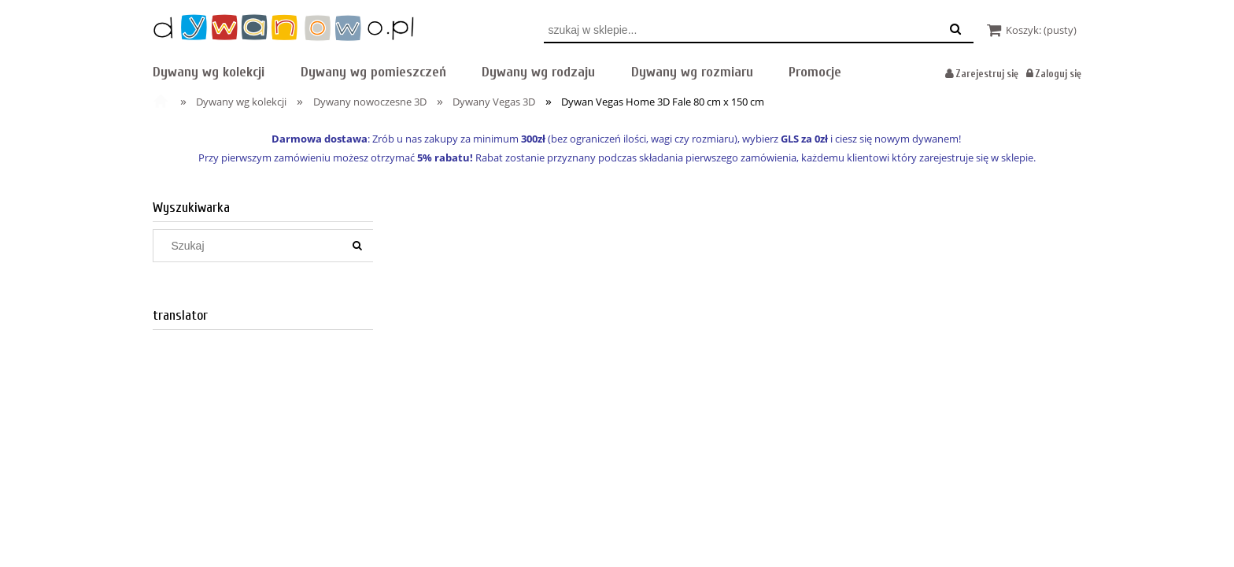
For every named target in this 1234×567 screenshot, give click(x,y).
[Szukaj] (357, 245)
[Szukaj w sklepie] (251, 245)
